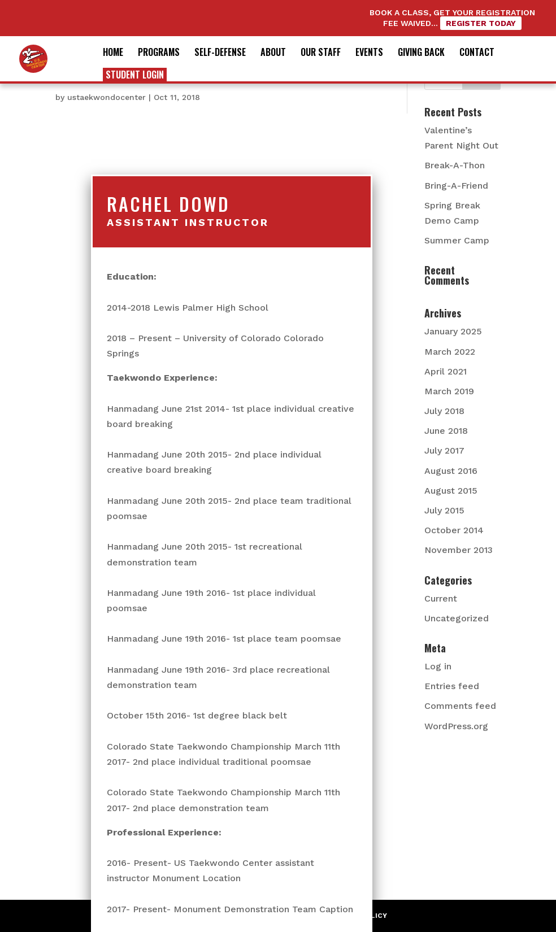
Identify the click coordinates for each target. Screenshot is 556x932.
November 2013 (458, 550)
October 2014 (454, 530)
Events (369, 53)
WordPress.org (456, 726)
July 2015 (444, 510)
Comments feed (460, 705)
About (273, 53)
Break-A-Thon (454, 165)
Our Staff (321, 53)
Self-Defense (220, 53)
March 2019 (449, 391)
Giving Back (421, 53)
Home (113, 53)
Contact (476, 53)
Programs (159, 53)
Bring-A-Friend (456, 185)
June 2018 (446, 430)
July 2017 (444, 450)
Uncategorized (456, 618)
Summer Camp (456, 240)
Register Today (481, 23)
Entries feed (451, 686)
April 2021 (445, 371)
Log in (437, 666)
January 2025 (453, 331)
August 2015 (450, 490)
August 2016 (450, 470)
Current (440, 598)
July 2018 (444, 411)
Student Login (135, 74)
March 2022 (449, 351)
